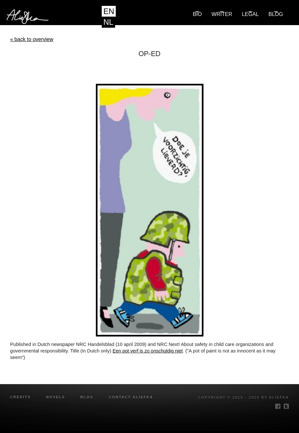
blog (276, 14)
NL (108, 22)
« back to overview (31, 39)
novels (55, 397)
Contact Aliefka (131, 397)
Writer (222, 14)
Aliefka (79, 17)
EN (108, 11)
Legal (250, 14)
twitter (286, 406)
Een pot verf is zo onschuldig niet (147, 350)
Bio (197, 14)
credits (20, 397)
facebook (277, 406)
